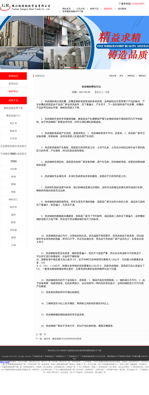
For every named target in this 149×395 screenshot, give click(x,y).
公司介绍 (80, 9)
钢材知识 (13, 91)
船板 (13, 222)
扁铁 (13, 214)
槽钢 (13, 184)
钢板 (13, 192)
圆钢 (13, 237)
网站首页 (66, 9)
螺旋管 (13, 131)
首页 (121, 76)
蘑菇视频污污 (13, 115)
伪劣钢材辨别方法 (91, 86)
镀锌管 (13, 207)
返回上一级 (102, 92)
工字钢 (13, 161)
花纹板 (13, 230)
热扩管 (13, 123)
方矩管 (13, 138)
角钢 (13, 176)
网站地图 (5, 362)
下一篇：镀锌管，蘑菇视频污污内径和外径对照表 (59, 339)
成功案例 (122, 9)
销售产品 (94, 9)
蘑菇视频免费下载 (13, 108)
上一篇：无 (41, 334)
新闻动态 (108, 9)
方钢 (13, 245)
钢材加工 (13, 199)
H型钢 (13, 169)
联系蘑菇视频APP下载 (73, 11)
